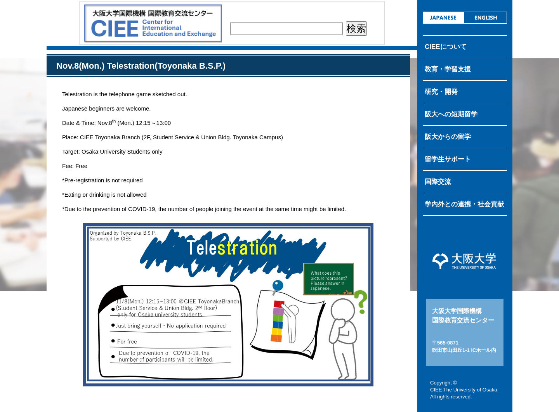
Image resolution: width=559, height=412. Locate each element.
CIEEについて (446, 46)
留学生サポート (448, 159)
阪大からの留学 (448, 136)
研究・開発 (441, 91)
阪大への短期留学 (451, 114)
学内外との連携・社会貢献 (464, 204)
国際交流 (438, 181)
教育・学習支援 (448, 69)
